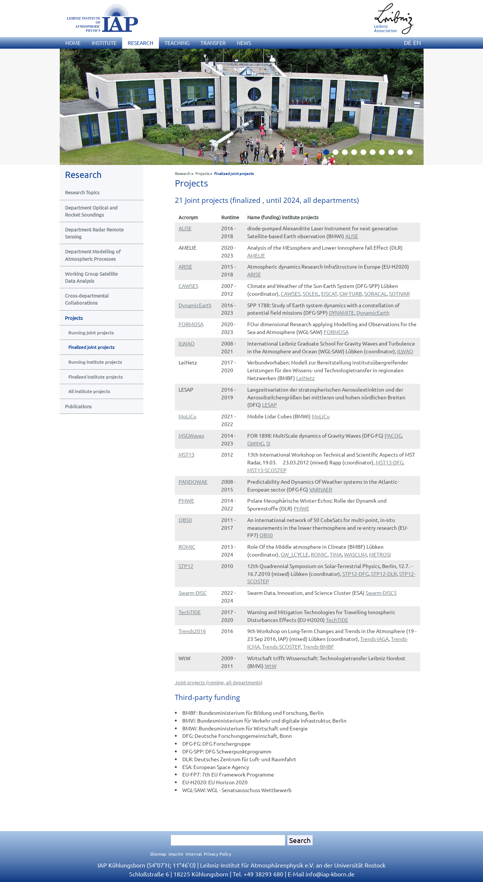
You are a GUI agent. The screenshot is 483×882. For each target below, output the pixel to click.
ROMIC (187, 546)
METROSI (380, 554)
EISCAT (329, 293)
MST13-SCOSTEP (267, 470)
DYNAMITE (341, 312)
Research (182, 173)
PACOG (393, 435)
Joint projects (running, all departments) (218, 682)
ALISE (185, 228)
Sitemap (158, 854)
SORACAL (375, 293)
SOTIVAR (399, 293)
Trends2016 (192, 631)
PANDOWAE (193, 481)
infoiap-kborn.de (330, 874)
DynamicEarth (195, 305)
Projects (202, 173)
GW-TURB (350, 293)
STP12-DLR (384, 573)
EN (417, 42)
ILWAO (187, 343)
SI (268, 443)
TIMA (336, 554)
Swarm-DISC (193, 592)
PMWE (186, 500)
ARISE (185, 266)
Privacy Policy (217, 854)
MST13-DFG (389, 462)
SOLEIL (311, 293)
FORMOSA (191, 324)
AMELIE (256, 255)
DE (407, 42)
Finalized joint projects (234, 173)
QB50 (185, 519)
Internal (194, 854)
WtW (271, 665)
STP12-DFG (355, 573)
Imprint (176, 854)
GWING (255, 443)
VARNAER (320, 489)
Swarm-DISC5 (381, 592)
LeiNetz (305, 377)
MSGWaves (191, 435)
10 (412, 154)
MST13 (187, 454)
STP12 (186, 565)
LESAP (269, 404)
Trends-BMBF (318, 646)
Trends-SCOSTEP (281, 646)
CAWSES (188, 285)
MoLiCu (187, 416)
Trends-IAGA (374, 638)
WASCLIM (355, 554)
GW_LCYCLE (295, 554)
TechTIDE (190, 612)
